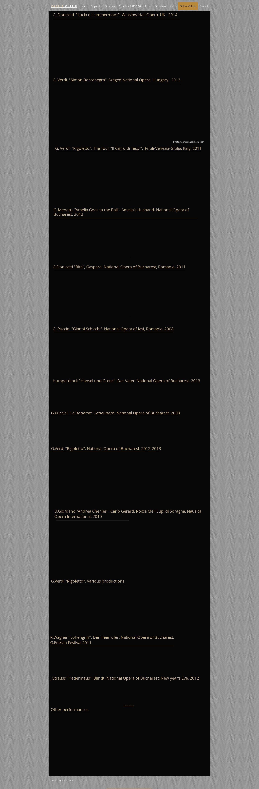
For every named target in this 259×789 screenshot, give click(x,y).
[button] (67, 31)
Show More (130, 67)
